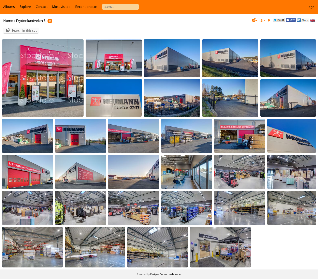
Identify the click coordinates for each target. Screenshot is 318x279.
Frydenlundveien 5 (31, 20)
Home (8, 20)
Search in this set (24, 30)
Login (310, 7)
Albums (9, 6)
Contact (42, 6)
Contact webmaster (171, 274)
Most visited (61, 6)
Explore (25, 6)
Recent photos (86, 6)
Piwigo (154, 274)
